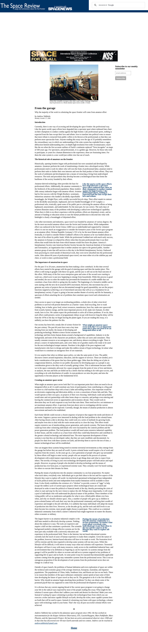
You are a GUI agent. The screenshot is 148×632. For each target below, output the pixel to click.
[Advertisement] (73, 34)
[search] (118, 5)
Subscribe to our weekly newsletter (126, 67)
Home (74, 628)
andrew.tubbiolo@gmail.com (46, 623)
